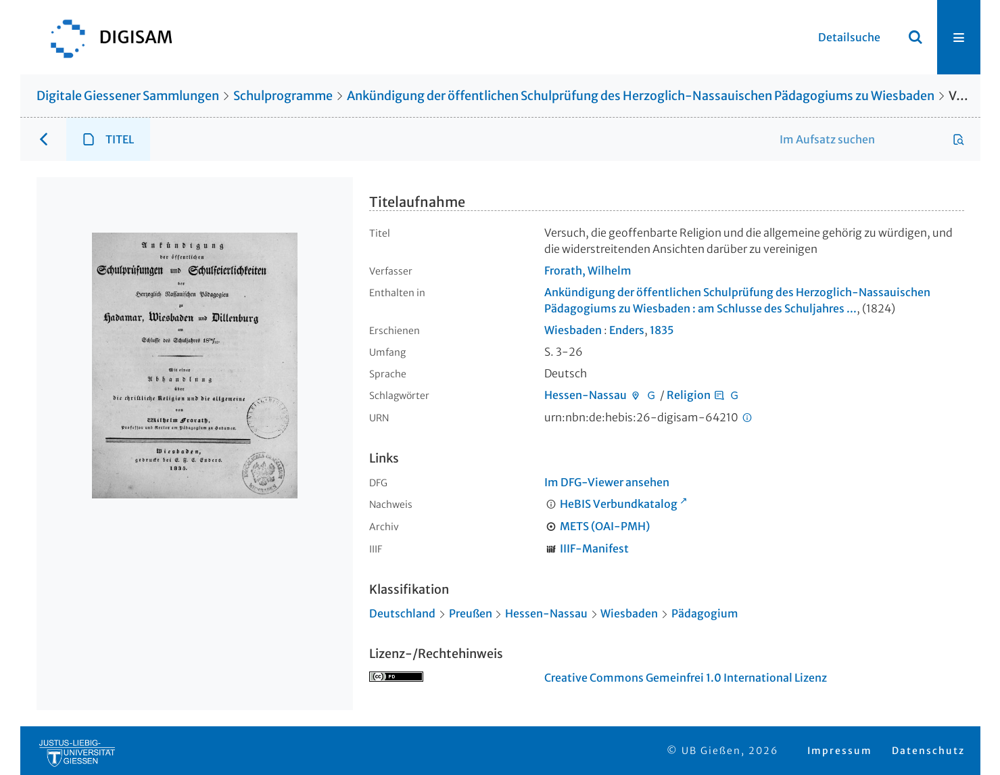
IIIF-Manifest (594, 548)
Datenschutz (928, 751)
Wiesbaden (573, 330)
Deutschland (402, 613)
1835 (662, 330)
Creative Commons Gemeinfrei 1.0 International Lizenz (685, 677)
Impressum (839, 751)
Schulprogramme (283, 95)
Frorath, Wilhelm (588, 270)
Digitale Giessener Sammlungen (128, 95)
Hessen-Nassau (585, 395)
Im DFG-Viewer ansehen (606, 482)
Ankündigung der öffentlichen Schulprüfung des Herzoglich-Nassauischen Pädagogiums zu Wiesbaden (640, 95)
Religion (689, 395)
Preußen (470, 613)
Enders (626, 330)
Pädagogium (704, 613)
